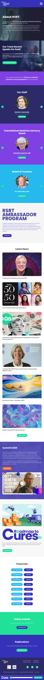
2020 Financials (17, 589)
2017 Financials (17, 603)
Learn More (7, 235)
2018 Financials (17, 599)
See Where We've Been (9, 62)
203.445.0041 (36, 660)
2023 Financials (17, 574)
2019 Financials (17, 594)
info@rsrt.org (36, 662)
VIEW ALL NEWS (22, 435)
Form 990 (28, 569)
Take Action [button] (7, 550)
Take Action (38, 677)
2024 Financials (17, 569)
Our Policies (37, 672)
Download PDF (22, 627)
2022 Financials (17, 579)
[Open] (41, 3)
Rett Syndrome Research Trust (11, 672)
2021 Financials (17, 584)
